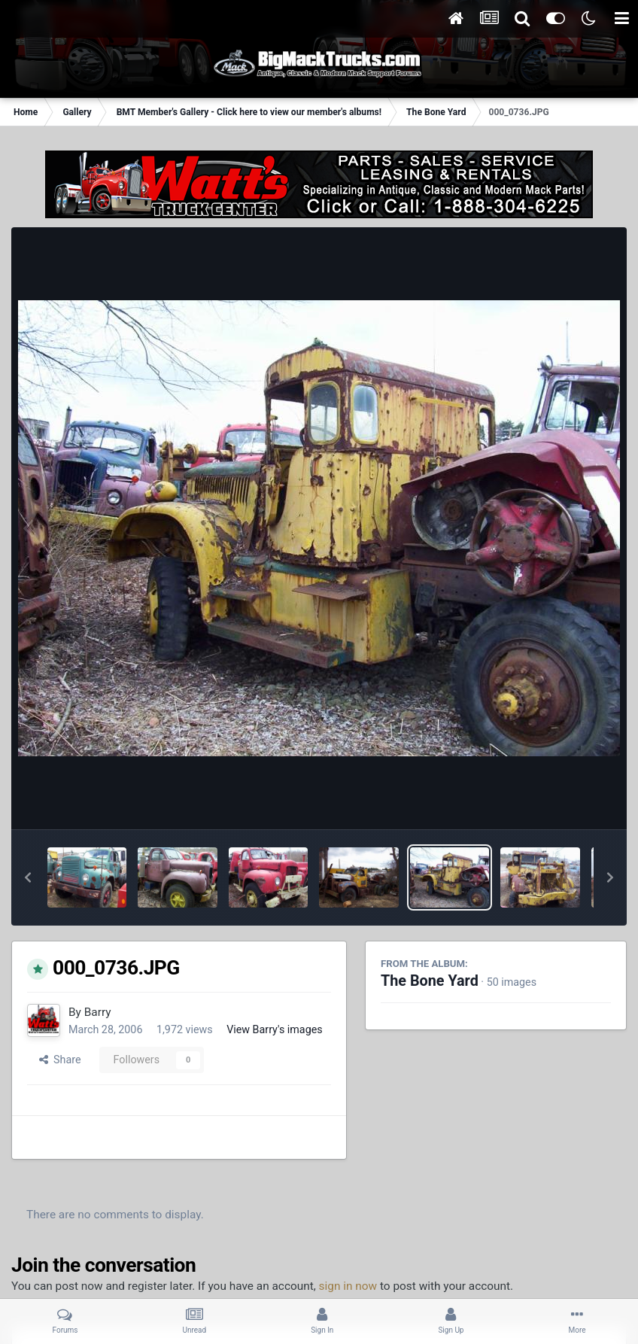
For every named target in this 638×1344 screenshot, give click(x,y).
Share (60, 1060)
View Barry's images (274, 1029)
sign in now (348, 1286)
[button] (27, 877)
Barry (97, 1012)
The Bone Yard (429, 981)
